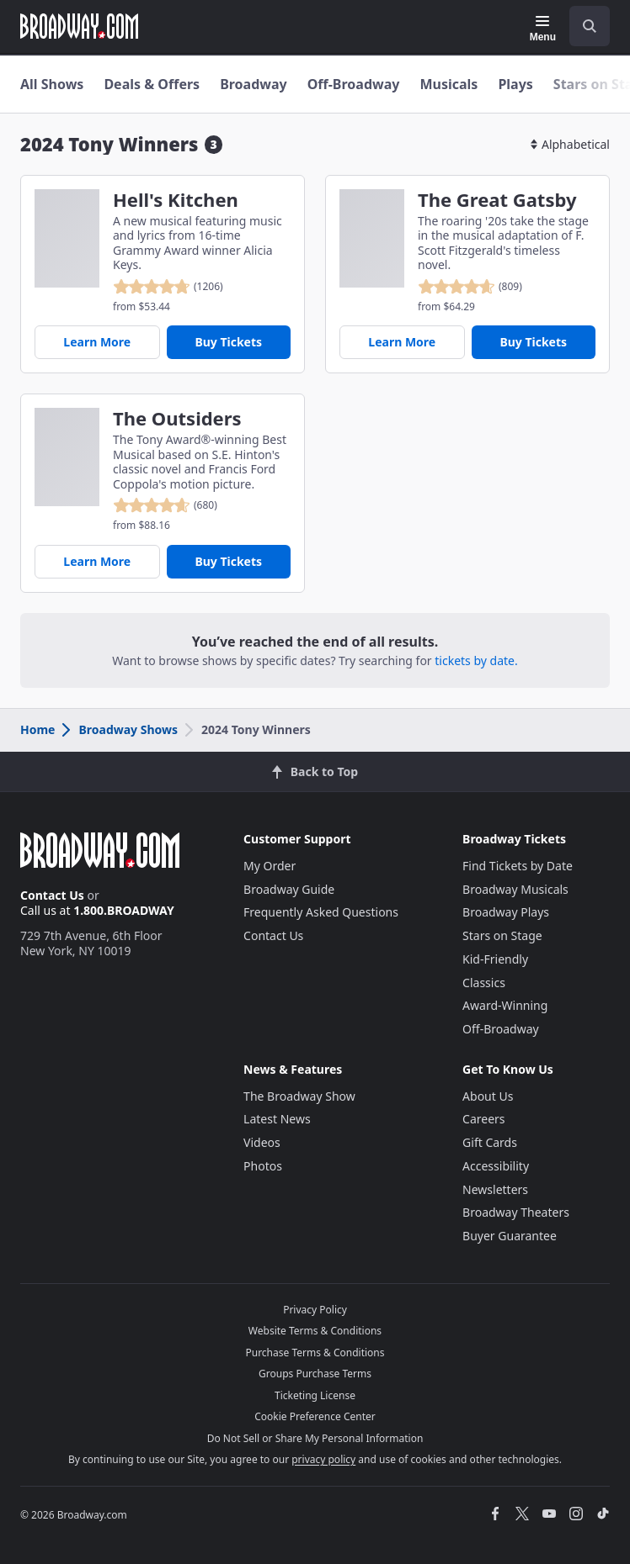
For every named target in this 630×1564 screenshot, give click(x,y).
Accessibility (495, 1166)
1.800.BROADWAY (123, 910)
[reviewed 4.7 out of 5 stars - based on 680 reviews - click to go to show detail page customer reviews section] (165, 505)
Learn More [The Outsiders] (97, 561)
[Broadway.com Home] (79, 26)
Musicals (448, 84)
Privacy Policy (315, 1309)
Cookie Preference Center (315, 1416)
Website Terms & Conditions (315, 1331)
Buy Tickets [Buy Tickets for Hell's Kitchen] (228, 342)
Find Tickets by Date (517, 866)
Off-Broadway (353, 84)
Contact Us (52, 895)
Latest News (277, 1119)
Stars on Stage (502, 935)
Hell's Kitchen (175, 199)
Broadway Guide (288, 889)
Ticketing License (315, 1395)
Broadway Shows (119, 729)
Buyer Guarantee (509, 1236)
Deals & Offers (152, 84)
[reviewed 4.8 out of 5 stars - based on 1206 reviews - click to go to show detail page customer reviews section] (168, 286)
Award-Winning (504, 1005)
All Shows (51, 84)
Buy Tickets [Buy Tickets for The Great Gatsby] (533, 342)
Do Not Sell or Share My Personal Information (315, 1438)
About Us (487, 1096)
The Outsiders (177, 418)
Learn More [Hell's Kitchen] (97, 342)
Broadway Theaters (515, 1212)
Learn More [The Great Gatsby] (401, 342)
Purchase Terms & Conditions (314, 1352)
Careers (483, 1119)
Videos (261, 1142)
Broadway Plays (505, 912)
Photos (262, 1166)
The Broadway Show (299, 1096)
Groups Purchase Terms (315, 1373)
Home (37, 729)
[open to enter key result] (589, 26)
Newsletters (495, 1189)
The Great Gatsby (497, 199)
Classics (483, 983)
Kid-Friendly (495, 959)
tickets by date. (476, 660)
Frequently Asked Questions (320, 912)
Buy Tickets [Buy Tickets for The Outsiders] (228, 561)
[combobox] (583, 26)
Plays (515, 84)
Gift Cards (489, 1142)
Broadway (253, 84)
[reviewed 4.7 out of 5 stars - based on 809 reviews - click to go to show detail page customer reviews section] (470, 286)
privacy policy (323, 1459)
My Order (269, 866)
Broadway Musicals (515, 889)
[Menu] (543, 28)
